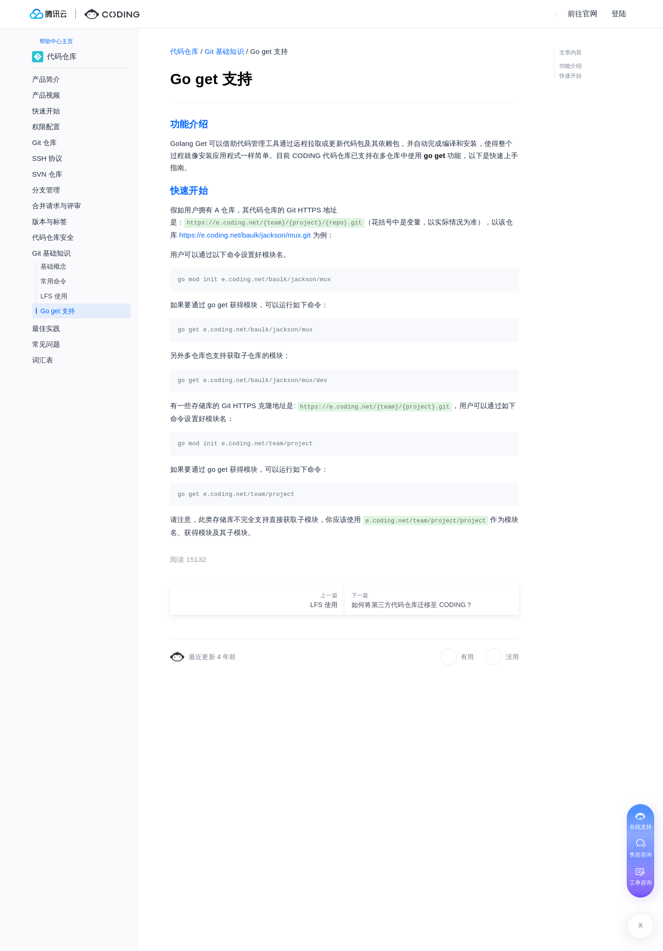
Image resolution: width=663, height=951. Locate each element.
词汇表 (42, 360)
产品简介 (46, 79)
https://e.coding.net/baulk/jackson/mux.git (245, 235)
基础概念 (53, 266)
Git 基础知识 (224, 51)
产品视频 (46, 95)
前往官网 (582, 14)
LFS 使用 (53, 296)
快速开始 (46, 111)
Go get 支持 (57, 311)
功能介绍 (189, 124)
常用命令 (53, 281)
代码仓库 (184, 51)
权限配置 (46, 127)
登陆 (618, 14)
